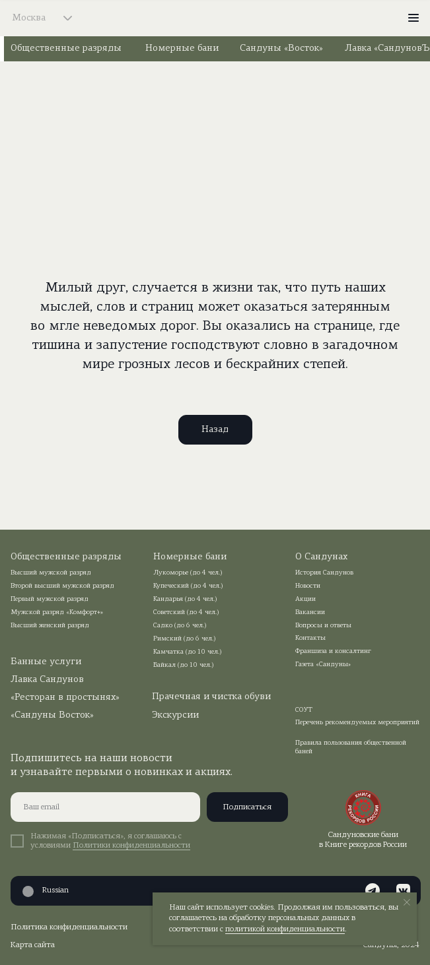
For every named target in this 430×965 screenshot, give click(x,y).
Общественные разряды (66, 48)
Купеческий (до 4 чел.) (188, 586)
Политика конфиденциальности (69, 927)
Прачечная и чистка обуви (211, 697)
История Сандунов (324, 572)
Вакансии (310, 612)
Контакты (310, 638)
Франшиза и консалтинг (333, 651)
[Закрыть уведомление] (406, 902)
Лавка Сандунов (47, 680)
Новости (307, 586)
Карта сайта (33, 945)
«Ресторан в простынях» (65, 697)
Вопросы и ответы (323, 625)
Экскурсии (175, 715)
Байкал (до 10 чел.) (183, 665)
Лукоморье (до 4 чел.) (188, 572)
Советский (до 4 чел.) (186, 612)
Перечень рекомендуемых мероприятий (357, 722)
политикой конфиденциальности (285, 929)
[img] (216, 18)
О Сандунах (321, 557)
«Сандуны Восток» (52, 715)
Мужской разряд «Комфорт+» (57, 612)
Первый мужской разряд (50, 599)
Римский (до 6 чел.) (184, 638)
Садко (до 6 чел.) (180, 625)
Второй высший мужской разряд (62, 586)
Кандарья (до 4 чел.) (185, 599)
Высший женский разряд (50, 625)
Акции (305, 599)
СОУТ (303, 710)
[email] (105, 807)
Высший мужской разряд (51, 572)
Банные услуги (46, 662)
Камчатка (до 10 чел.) (187, 652)
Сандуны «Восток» (281, 48)
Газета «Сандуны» (323, 664)
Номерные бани (182, 48)
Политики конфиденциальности (131, 846)
